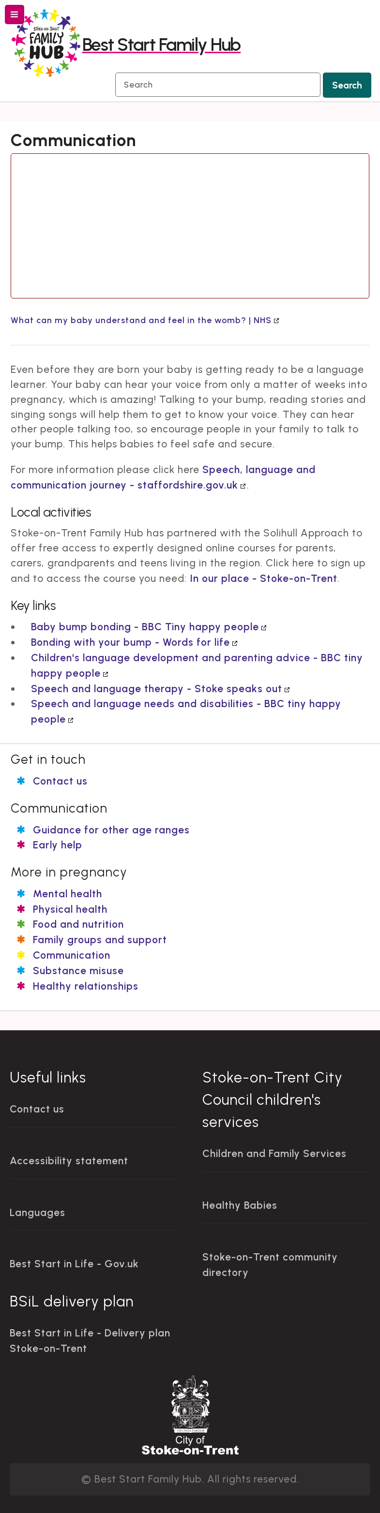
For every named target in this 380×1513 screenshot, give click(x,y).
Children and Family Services (274, 1153)
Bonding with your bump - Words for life (130, 642)
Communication (71, 955)
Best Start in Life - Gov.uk (74, 1264)
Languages (37, 1212)
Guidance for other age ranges (111, 830)
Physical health (70, 909)
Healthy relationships (85, 986)
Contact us (60, 781)
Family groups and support (100, 940)
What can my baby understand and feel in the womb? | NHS (141, 320)
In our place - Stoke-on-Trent (263, 578)
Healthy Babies (239, 1205)
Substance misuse (78, 970)
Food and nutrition (78, 924)
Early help (57, 845)
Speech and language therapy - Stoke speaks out (156, 688)
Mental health (67, 894)
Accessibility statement (69, 1161)
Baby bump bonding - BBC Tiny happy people (145, 627)
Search (347, 85)
